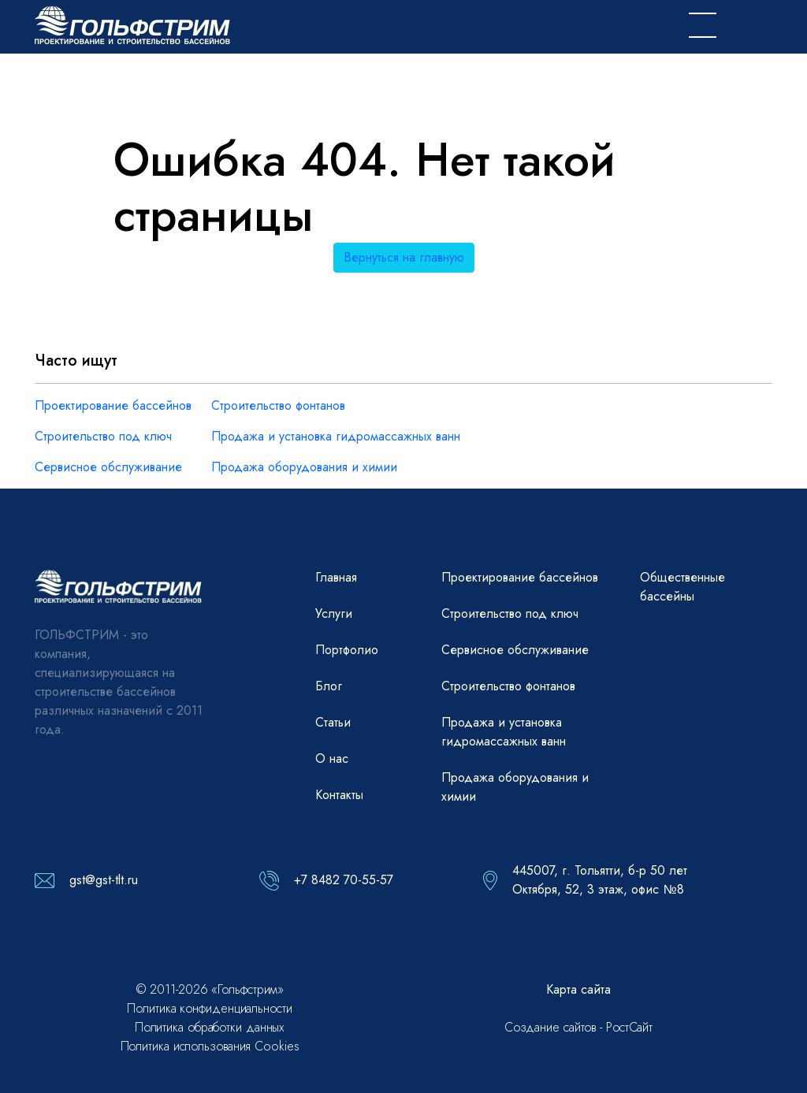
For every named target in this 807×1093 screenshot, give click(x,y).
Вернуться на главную (404, 257)
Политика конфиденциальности (209, 1008)
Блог (328, 686)
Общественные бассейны (682, 586)
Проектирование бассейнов (113, 405)
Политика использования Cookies (210, 1046)
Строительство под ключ (103, 436)
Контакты (339, 795)
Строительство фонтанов (278, 405)
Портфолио (346, 650)
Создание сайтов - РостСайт (578, 1027)
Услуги (333, 613)
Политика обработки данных (210, 1027)
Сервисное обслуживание (108, 467)
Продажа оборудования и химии (304, 467)
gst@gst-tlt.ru (103, 880)
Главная (336, 577)
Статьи (333, 722)
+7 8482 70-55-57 (343, 880)
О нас (331, 758)
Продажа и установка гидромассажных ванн (335, 436)
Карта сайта (578, 989)
